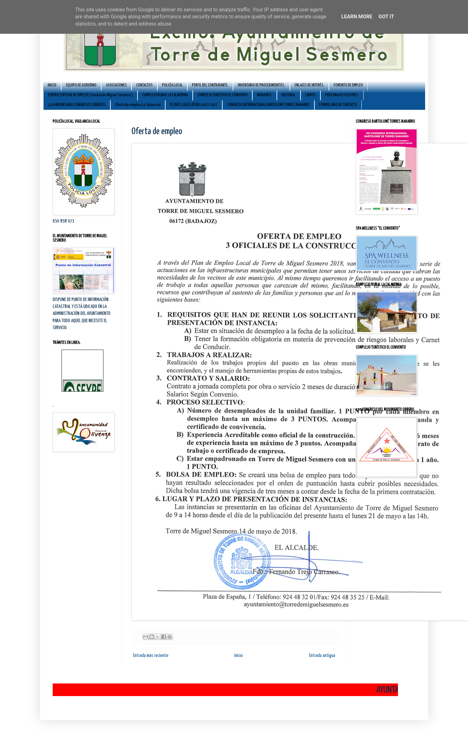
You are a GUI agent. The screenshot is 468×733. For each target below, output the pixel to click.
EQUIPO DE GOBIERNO (81, 85)
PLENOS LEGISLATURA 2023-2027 (194, 105)
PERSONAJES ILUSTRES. (342, 95)
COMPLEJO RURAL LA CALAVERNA (165, 95)
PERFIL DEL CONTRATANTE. (210, 85)
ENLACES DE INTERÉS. (309, 85)
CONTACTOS (144, 85)
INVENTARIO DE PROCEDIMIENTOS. (261, 85)
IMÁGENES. (264, 95)
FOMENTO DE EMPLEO (348, 85)
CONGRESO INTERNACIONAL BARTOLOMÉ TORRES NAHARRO (268, 105)
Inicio (238, 655)
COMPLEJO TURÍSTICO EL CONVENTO (222, 95)
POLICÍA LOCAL (172, 85)
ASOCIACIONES (116, 85)
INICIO (52, 85)
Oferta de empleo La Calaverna (138, 105)
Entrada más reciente (150, 655)
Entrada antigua (322, 655)
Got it (386, 17)
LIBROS (310, 95)
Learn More (356, 17)
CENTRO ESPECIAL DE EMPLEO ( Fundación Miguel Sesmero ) (90, 95)
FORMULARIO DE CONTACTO (338, 105)
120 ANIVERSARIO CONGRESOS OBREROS (77, 105)
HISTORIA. (289, 95)
